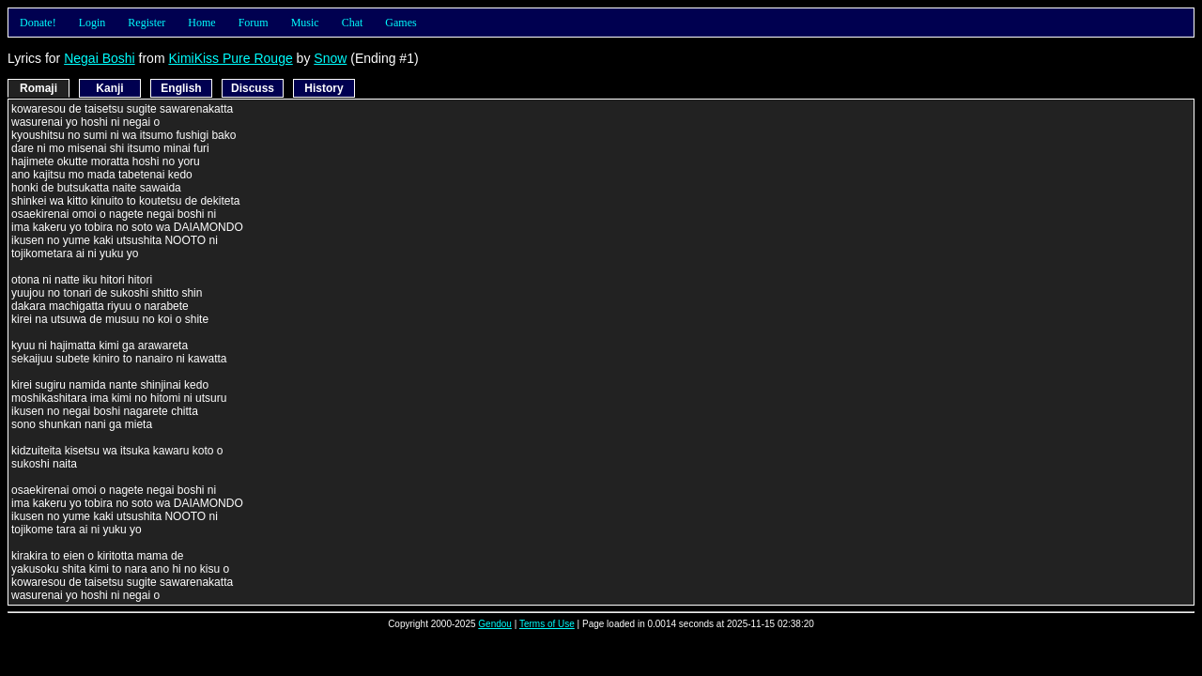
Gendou (495, 624)
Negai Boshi (99, 58)
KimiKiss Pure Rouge (230, 58)
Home (201, 22)
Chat (352, 22)
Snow (330, 58)
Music (305, 22)
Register (146, 22)
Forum (254, 22)
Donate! (38, 22)
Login (92, 22)
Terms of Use (547, 624)
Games (400, 22)
